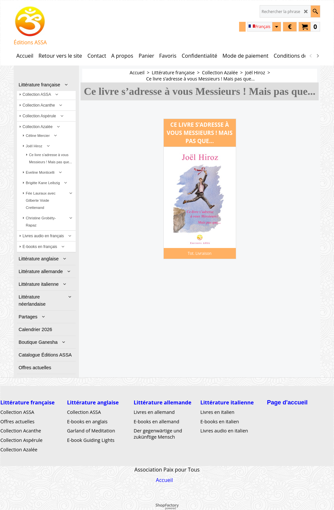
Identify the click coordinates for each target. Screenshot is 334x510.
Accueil (164, 480)
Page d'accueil (287, 402)
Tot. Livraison (199, 253)
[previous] (311, 56)
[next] (317, 56)
